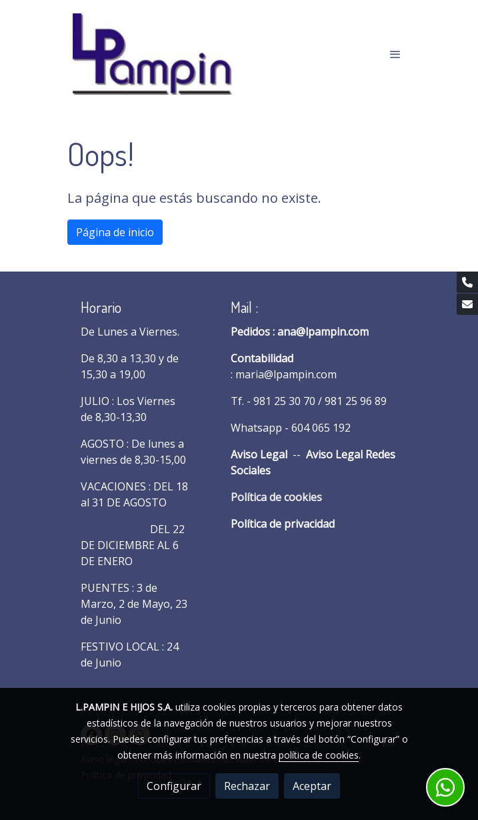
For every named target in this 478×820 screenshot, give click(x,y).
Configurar (174, 786)
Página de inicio (115, 232)
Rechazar (247, 786)
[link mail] (467, 304)
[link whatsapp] (445, 787)
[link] (153, 54)
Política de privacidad (283, 523)
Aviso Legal (259, 454)
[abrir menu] (395, 54)
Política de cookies (276, 497)
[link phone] (467, 282)
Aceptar (312, 786)
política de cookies (319, 755)
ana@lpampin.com (323, 331)
